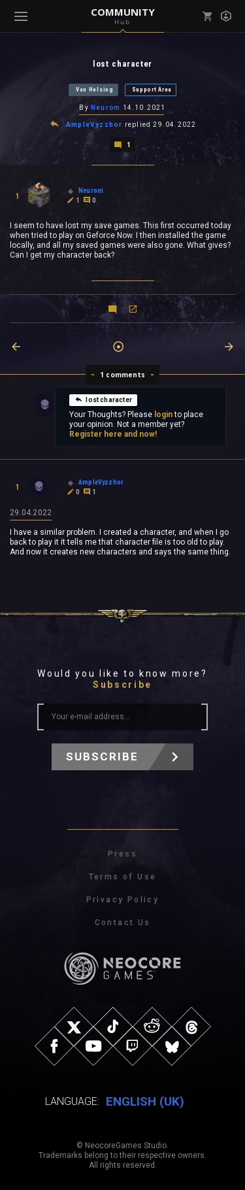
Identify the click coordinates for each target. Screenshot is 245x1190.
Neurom (105, 107)
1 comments (122, 374)
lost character (103, 399)
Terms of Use (123, 876)
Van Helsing (95, 89)
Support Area (152, 89)
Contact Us (123, 922)
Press (122, 853)
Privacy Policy (122, 899)
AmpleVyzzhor (94, 124)
